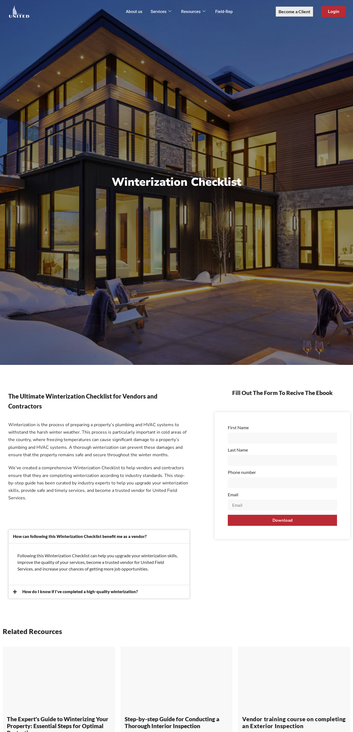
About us (134, 11)
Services (161, 11)
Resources (193, 11)
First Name (238, 427)
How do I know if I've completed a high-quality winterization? (80, 591)
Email (233, 494)
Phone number (242, 472)
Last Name (238, 450)
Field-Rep (224, 11)
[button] (99, 536)
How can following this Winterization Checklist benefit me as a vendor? (80, 536)
